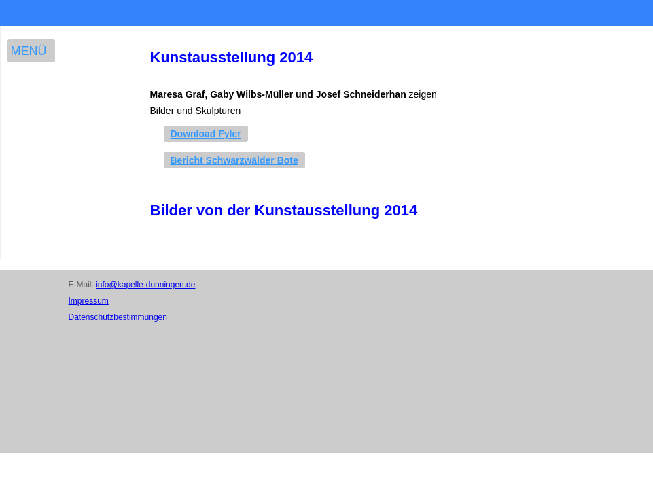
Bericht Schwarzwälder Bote (234, 160)
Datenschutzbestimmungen (118, 317)
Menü (29, 51)
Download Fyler (206, 133)
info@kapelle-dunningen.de (145, 284)
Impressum (89, 301)
